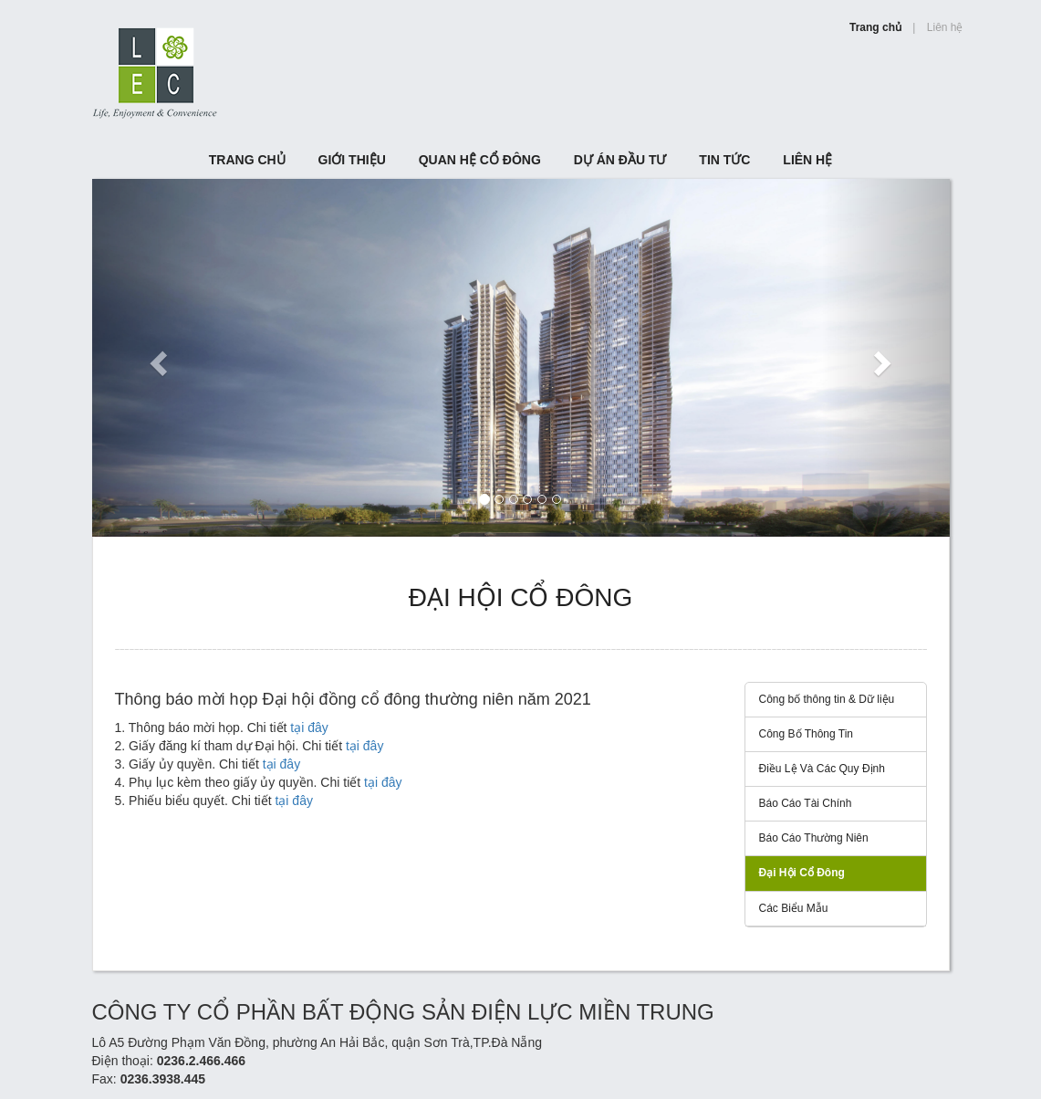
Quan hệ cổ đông (480, 159)
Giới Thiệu (352, 159)
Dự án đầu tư (620, 159)
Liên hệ (945, 27)
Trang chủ (875, 27)
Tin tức (724, 159)
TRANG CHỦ (247, 159)
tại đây (309, 727)
